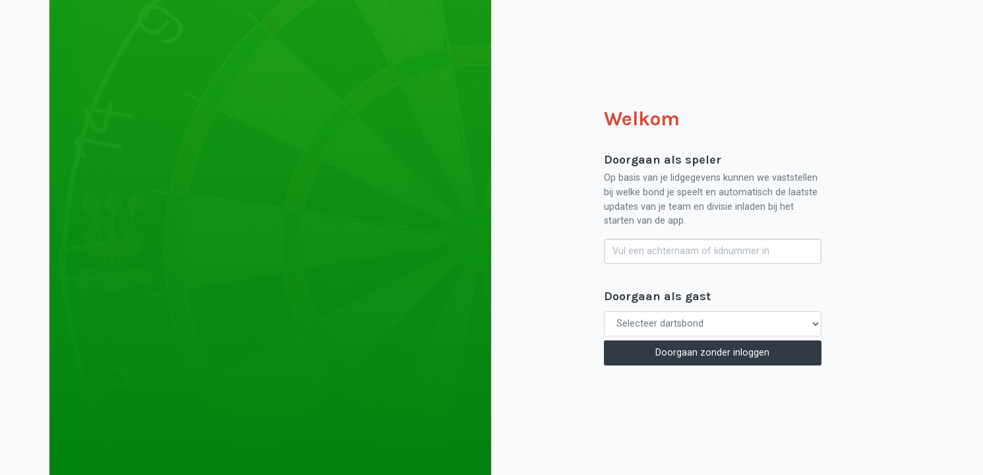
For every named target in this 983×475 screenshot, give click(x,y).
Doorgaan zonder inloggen (712, 352)
